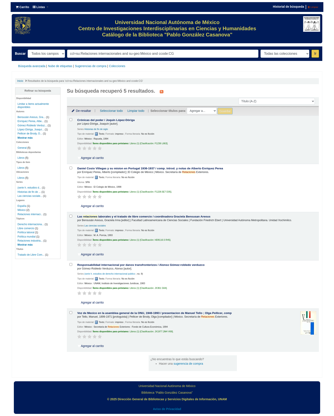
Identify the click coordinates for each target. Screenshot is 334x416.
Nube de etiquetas (60, 66)
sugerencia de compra (188, 363)
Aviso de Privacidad (167, 409)
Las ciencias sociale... (29, 195)
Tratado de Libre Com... (30, 254)
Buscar (20, 54)
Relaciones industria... (30, 240)
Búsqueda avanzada (31, 66)
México (21, 210)
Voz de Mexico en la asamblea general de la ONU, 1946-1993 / (154, 313)
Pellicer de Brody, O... (29, 133)
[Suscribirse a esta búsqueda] (162, 91)
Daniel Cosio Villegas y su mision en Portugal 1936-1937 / (150, 168)
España (21, 205)
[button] (22, 7)
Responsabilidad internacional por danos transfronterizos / (141, 264)
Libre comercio (25, 228)
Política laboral (25, 232)
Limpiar (313, 7)
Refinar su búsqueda (37, 90)
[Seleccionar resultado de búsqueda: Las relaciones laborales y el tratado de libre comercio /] (70, 216)
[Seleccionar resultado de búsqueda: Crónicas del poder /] (70, 119)
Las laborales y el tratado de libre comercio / (143, 216)
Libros (20, 157)
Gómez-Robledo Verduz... (32, 125)
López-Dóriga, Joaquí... (30, 129)
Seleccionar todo (111, 110)
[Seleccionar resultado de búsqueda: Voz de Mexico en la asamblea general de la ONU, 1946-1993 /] (70, 312)
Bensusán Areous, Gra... (31, 117)
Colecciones (117, 66)
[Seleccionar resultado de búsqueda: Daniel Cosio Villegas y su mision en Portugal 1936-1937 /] (70, 168)
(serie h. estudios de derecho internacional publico (109, 273)
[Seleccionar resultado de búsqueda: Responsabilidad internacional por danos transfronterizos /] (70, 264)
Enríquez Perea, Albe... (30, 121)
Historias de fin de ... (29, 191)
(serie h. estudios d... (29, 187)
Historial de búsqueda (288, 6)
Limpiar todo (135, 110)
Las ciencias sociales (95, 225)
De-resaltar (81, 110)
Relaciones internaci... (30, 214)
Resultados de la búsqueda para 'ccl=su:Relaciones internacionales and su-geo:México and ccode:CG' (85, 80)
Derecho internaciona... (30, 224)
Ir (315, 53)
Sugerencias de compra (90, 66)
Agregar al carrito (91, 158)
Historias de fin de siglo (96, 129)
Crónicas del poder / (106, 120)
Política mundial (26, 236)
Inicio (20, 80)
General (22, 147)
